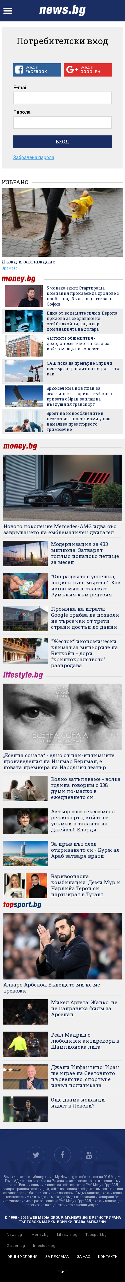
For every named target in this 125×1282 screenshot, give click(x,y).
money (23, 278)
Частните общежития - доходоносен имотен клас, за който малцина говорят (78, 343)
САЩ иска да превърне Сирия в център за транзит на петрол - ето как (83, 368)
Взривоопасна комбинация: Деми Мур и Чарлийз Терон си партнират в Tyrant (85, 885)
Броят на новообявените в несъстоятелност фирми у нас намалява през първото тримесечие (78, 421)
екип (62, 1272)
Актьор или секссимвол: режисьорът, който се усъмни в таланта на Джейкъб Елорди (83, 820)
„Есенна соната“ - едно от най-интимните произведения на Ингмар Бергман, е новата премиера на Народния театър (58, 761)
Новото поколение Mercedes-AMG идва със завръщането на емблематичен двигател (59, 529)
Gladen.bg (16, 1246)
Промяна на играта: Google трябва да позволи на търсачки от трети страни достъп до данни (85, 618)
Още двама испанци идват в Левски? (78, 1102)
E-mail (20, 87)
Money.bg (40, 1235)
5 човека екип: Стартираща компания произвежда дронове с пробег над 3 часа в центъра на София (83, 296)
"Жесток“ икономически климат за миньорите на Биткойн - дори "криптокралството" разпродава (84, 653)
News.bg (14, 1235)
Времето (10, 268)
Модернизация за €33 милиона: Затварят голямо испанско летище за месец (85, 553)
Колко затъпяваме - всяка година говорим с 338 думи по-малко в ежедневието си (86, 788)
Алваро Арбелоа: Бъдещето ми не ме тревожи (51, 987)
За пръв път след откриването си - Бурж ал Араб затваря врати (85, 850)
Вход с (37, 70)
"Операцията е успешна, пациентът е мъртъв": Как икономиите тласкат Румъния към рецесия (86, 585)
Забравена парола (33, 157)
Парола (22, 112)
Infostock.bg (44, 1246)
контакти (108, 1257)
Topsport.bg (96, 1235)
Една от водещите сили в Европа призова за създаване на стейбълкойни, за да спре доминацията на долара (82, 321)
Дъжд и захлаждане (28, 261)
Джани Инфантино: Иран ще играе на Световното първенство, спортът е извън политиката (85, 1076)
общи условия (22, 1257)
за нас (83, 1257)
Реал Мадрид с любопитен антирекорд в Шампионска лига (85, 1041)
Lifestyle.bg (67, 1235)
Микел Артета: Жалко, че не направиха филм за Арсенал (84, 1008)
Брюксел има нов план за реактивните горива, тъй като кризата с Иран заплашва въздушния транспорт (79, 396)
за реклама (57, 1257)
